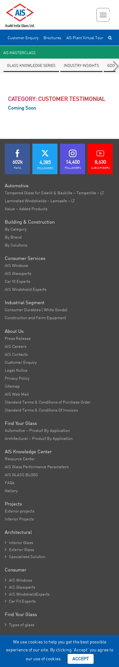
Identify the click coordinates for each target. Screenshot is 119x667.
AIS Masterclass (19, 52)
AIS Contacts (16, 354)
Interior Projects (19, 518)
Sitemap (12, 386)
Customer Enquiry (23, 37)
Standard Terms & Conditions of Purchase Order (48, 402)
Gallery (11, 490)
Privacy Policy (17, 378)
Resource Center (20, 458)
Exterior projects (19, 510)
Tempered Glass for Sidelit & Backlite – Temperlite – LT (54, 192)
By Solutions (16, 244)
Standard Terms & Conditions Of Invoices (41, 409)
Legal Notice (16, 370)
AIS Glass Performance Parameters (37, 466)
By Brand (13, 237)
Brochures (52, 37)
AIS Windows (16, 265)
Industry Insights (81, 65)
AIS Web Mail (17, 394)
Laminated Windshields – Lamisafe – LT (40, 200)
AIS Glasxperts (18, 273)
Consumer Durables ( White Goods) (36, 309)
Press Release (18, 338)
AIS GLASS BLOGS (21, 474)
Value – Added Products (26, 208)
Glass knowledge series (31, 65)
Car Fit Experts (20, 601)
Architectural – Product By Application (39, 438)
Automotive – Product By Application (37, 430)
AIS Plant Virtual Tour (84, 37)
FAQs (9, 482)
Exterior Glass (19, 549)
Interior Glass (19, 542)
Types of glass (19, 624)
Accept (80, 659)
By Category (16, 229)
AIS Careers (15, 346)
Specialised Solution (25, 556)
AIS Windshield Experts (25, 289)
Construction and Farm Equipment (35, 317)
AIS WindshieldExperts (27, 594)
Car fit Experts (17, 281)
